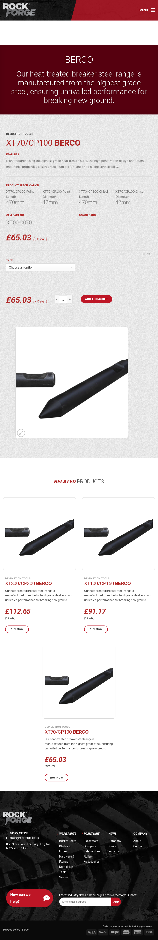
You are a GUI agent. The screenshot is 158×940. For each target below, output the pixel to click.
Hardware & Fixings (66, 859)
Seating (64, 877)
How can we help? (20, 898)
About (137, 841)
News (112, 833)
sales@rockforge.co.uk (24, 837)
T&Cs (25, 929)
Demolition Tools (66, 869)
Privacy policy (12, 929)
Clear (146, 254)
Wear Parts (67, 833)
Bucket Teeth (67, 841)
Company (140, 833)
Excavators (91, 841)
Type (9, 260)
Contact (138, 846)
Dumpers (90, 846)
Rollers (88, 856)
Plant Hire (92, 833)
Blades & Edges (64, 849)
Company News (115, 843)
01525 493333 (19, 833)
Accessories (92, 861)
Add (116, 901)
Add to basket (96, 299)
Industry (114, 851)
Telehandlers (92, 851)
